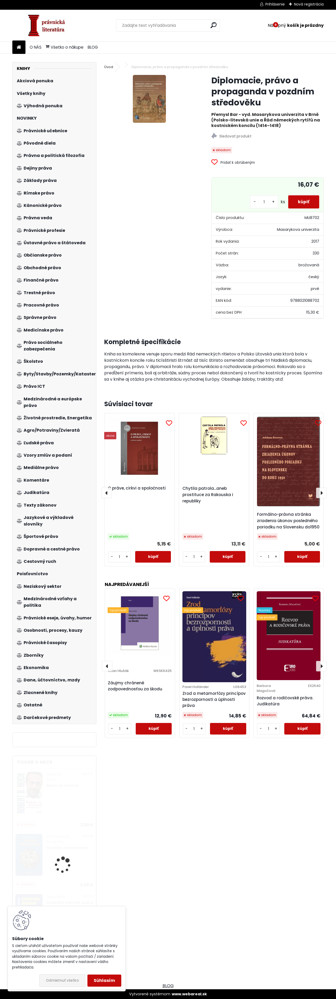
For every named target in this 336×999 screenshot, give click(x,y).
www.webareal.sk (189, 994)
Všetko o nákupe (64, 47)
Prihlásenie (275, 4)
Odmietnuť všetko (62, 980)
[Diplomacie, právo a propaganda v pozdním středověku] (149, 99)
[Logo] (48, 25)
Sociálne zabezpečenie (67, 847)
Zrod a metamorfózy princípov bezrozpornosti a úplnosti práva (214, 699)
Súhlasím (104, 980)
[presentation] (106, 493)
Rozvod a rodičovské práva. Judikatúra (285, 701)
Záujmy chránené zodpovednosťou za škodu (135, 686)
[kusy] (262, 202)
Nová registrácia (309, 4)
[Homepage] (18, 47)
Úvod (108, 66)
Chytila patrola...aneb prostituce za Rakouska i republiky (207, 495)
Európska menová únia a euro (70, 905)
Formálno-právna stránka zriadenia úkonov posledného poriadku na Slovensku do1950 (288, 521)
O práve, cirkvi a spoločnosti (137, 488)
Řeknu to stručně (62, 785)
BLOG (93, 47)
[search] (214, 25)
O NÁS (35, 47)
